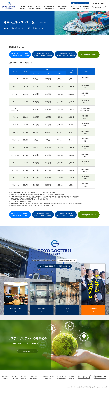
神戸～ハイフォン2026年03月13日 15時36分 (65, 54)
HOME (6, 28)
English (75, 3)
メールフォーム (100, 3)
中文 (84, 3)
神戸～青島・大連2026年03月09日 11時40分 (43, 54)
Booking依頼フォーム (88, 54)
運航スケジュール (17, 28)
